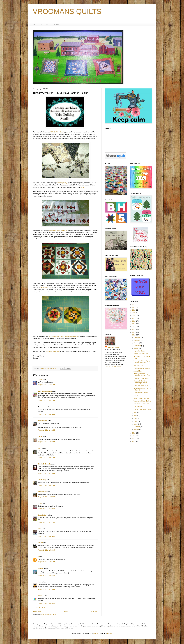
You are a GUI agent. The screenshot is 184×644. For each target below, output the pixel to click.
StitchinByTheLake (44, 464)
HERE (82, 187)
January (136, 429)
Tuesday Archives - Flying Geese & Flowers (141, 361)
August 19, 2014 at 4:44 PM (46, 414)
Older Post (94, 611)
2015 (134, 332)
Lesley (40, 436)
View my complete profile (113, 367)
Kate (39, 582)
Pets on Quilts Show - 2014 (142, 409)
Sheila (40, 503)
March (136, 424)
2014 (134, 335)
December (137, 337)
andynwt (95, 633)
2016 (134, 329)
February (137, 427)
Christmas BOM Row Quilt (58, 230)
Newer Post (37, 611)
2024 (134, 307)
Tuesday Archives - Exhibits (142, 401)
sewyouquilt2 (42, 491)
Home (33, 24)
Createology (42, 480)
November (137, 340)
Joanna (40, 543)
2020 (134, 318)
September (137, 346)
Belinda (40, 568)
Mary (39, 448)
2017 (134, 327)
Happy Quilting (62, 183)
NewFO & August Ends (140, 354)
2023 (134, 310)
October (136, 343)
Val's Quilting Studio (57, 132)
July (135, 413)
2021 (134, 315)
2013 (134, 433)
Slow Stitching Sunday (140, 393)
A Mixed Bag (137, 371)
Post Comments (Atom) (48, 615)
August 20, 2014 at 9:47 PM (46, 562)
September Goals (139, 351)
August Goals (137, 406)
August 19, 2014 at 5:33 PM (46, 442)
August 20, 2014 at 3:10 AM (46, 509)
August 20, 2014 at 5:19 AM (46, 550)
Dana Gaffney (42, 515)
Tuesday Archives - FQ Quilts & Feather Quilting (142, 374)
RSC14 (135, 395)
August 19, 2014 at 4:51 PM (46, 430)
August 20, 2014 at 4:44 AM (46, 536)
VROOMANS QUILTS (67, 11)
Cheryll (40, 379)
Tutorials (57, 24)
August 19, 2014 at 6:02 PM (46, 457)
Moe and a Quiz (138, 365)
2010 (134, 441)
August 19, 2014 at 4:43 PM (46, 400)
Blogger (109, 633)
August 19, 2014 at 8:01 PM (46, 485)
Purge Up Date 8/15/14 (140, 385)
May (135, 418)
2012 (134, 436)
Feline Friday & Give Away (141, 398)
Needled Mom (42, 421)
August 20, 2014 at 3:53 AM (46, 522)
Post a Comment (41, 607)
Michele (40, 596)
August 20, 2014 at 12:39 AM (47, 497)
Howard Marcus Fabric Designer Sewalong (63, 336)
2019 (134, 321)
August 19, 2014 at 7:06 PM (46, 473)
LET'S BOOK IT (44, 24)
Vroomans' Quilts (113, 347)
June (135, 415)
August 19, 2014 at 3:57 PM (46, 385)
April (135, 421)
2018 (134, 324)
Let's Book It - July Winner (141, 404)
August (136, 348)
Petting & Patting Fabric (140, 378)
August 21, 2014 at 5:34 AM (46, 576)
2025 (134, 304)
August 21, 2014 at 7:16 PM (46, 589)
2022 (134, 313)
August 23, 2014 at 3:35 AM (46, 603)
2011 (134, 438)
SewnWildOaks (46, 287)
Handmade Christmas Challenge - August (140, 381)
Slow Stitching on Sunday (141, 368)
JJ (39, 556)
